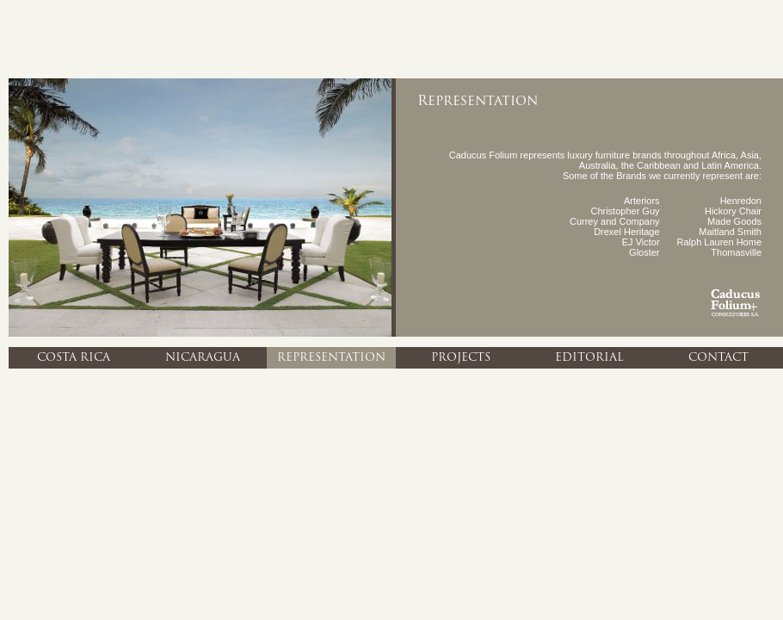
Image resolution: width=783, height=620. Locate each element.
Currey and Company (615, 221)
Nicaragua (202, 357)
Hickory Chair (733, 211)
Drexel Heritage (626, 231)
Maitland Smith (730, 231)
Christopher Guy (624, 211)
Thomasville (736, 252)
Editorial (589, 357)
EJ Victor (641, 242)
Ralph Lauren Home (719, 242)
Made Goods (734, 221)
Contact (718, 357)
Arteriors (642, 200)
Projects (460, 357)
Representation (331, 357)
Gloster (644, 252)
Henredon (740, 200)
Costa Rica (73, 357)
